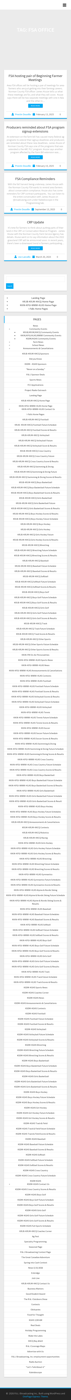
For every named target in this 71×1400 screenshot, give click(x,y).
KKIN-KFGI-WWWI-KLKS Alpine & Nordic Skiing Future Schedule (35, 895)
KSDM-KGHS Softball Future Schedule (35, 1160)
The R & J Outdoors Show (35, 1299)
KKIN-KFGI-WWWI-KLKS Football (35, 681)
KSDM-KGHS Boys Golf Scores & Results (35, 1205)
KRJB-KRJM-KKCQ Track (35, 623)
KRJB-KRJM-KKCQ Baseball (35, 560)
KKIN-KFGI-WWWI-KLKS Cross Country (36, 759)
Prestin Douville (23, 114)
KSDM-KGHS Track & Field (35, 1123)
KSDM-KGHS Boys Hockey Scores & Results (35, 1102)
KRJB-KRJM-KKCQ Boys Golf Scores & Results (35, 602)
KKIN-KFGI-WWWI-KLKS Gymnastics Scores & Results (35, 885)
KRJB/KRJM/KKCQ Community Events (41, 332)
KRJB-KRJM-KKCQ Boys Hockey (35, 524)
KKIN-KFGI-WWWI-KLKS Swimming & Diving (35, 743)
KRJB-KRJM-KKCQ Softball (35, 576)
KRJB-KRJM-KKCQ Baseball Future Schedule (35, 566)
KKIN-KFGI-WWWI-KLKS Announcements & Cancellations (35, 670)
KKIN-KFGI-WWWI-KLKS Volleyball (35, 707)
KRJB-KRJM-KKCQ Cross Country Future (35, 456)
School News (38, 345)
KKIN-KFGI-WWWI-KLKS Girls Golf (35, 956)
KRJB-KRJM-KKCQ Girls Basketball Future (35, 503)
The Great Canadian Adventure (35, 1257)
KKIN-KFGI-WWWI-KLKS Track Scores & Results (35, 982)
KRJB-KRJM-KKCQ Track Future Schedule (35, 628)
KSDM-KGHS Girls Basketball (35, 1076)
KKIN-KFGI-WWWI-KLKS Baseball (35, 909)
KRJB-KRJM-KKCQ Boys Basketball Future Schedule (35, 487)
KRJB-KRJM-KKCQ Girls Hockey (35, 529)
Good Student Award (35, 1294)
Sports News (35, 379)
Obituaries (35, 1309)
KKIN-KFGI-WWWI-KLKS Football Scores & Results (35, 691)
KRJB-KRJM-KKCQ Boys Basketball (35, 482)
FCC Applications (35, 385)
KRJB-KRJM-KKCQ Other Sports (35, 639)
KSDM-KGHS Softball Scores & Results (35, 1165)
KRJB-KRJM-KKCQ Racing (35, 837)
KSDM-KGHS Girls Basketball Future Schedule (36, 1081)
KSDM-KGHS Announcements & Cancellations (35, 1003)
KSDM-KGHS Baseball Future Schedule (35, 1144)
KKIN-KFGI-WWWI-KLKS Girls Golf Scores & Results (35, 966)
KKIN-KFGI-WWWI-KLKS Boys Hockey (35, 806)
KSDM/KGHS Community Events (41, 338)
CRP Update (35, 222)
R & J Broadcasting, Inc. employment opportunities (35, 1356)
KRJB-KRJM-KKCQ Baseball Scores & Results (35, 571)
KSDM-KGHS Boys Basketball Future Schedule (35, 1065)
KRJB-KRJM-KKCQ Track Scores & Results (35, 634)
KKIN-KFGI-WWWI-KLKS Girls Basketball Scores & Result (35, 801)
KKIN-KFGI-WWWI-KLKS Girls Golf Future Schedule (35, 961)
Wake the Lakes (35, 1335)
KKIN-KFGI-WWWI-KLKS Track (35, 971)
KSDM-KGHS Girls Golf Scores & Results (35, 1220)
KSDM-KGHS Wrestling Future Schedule (35, 1050)
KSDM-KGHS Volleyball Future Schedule (35, 1034)
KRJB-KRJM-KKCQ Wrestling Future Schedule (35, 550)
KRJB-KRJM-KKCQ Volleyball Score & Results (35, 445)
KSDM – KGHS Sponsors (35, 364)
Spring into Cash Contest (35, 1262)
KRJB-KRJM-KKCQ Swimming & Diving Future (35, 471)
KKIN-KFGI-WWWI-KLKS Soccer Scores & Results (35, 738)
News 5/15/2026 (35, 1267)
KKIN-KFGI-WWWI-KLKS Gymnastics (35, 874)
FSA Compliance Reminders (35, 179)
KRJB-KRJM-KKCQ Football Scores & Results (35, 430)
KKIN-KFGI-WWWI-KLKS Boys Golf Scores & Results (35, 951)
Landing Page (38, 297)
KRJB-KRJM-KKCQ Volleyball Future (36, 440)
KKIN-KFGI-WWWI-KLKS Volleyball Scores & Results (35, 696)
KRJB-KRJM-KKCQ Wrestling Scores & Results (35, 555)
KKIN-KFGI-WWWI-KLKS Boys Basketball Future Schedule (35, 780)
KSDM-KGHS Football (35, 1013)
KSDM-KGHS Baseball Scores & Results (36, 1149)
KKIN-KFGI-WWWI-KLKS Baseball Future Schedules (35, 914)
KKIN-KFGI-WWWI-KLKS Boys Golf (36, 940)
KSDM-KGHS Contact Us (38, 1184)
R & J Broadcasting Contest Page (35, 1252)
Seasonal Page (35, 1247)
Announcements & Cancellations (38, 348)
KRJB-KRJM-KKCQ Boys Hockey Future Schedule (35, 519)
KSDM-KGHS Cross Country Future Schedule (35, 1175)
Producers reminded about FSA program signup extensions (35, 129)
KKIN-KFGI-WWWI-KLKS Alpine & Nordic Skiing (35, 890)
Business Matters (36, 1288)
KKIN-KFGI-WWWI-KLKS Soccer (35, 728)
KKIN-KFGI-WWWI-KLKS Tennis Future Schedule (35, 717)
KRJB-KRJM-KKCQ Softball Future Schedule (35, 581)
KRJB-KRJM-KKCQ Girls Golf (35, 607)
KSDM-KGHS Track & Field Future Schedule (35, 1128)
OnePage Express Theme (35, 1396)
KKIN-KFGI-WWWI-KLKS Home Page (38, 305)
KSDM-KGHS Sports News (35, 987)
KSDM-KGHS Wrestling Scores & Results (35, 1055)
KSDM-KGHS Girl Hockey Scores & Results (35, 1118)
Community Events (38, 329)
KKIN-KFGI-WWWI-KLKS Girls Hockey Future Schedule (35, 848)
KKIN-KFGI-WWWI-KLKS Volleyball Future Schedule (35, 701)
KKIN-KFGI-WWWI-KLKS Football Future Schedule (35, 686)
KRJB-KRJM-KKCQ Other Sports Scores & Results (35, 649)
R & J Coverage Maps (35, 1346)
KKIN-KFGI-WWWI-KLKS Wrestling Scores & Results (35, 869)
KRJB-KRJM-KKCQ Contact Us (35, 1283)
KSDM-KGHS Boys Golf (35, 1194)
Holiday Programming (35, 1330)
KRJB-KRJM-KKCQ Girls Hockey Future (35, 534)
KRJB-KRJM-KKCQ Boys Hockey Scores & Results (35, 513)
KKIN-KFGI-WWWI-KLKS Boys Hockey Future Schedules (35, 811)
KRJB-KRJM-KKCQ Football (35, 419)
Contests (35, 1304)
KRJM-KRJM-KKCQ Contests (35, 827)
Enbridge (35, 1273)
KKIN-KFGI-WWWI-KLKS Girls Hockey (35, 843)
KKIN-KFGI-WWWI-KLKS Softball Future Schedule (35, 930)
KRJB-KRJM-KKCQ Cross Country (35, 451)
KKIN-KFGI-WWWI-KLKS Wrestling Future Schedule (35, 864)
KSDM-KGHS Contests (35, 1008)
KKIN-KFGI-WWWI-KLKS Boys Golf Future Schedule (35, 945)
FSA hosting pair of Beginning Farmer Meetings (35, 78)
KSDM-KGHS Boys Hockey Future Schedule (35, 1097)
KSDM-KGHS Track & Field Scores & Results (35, 1133)
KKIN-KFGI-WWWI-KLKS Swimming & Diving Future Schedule (35, 749)
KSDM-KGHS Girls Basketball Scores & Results (35, 1086)
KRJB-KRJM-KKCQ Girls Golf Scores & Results (35, 618)
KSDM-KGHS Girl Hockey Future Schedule (35, 1113)
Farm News (38, 342)
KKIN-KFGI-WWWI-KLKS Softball (35, 924)
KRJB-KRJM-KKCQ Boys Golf (35, 592)
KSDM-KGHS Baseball (35, 1139)
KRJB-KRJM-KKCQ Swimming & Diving (35, 466)
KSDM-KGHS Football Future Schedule (35, 1019)
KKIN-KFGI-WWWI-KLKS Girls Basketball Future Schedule (35, 796)
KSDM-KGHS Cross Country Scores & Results (35, 1189)
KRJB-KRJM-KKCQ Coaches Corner (35, 1231)
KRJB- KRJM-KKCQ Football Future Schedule (35, 424)
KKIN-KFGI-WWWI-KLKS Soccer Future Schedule (35, 733)
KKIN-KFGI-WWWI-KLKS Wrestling (35, 858)
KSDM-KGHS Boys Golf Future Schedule (35, 1199)
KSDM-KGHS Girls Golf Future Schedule (36, 1215)
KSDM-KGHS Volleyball (35, 1029)
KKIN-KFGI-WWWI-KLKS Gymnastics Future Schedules (36, 879)
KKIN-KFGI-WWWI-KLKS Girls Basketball (35, 790)
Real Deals (35, 1325)
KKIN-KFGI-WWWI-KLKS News (35, 665)
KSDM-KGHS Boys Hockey (35, 1092)
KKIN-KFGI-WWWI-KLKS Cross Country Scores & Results (35, 769)
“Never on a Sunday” (35, 369)
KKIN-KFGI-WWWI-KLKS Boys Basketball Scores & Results (35, 785)
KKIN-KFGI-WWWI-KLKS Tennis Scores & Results (35, 722)
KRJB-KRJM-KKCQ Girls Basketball (35, 498)
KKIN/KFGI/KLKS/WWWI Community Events (41, 335)
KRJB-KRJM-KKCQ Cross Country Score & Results (35, 461)
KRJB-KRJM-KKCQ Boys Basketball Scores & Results (35, 492)
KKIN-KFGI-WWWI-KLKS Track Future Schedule (35, 977)
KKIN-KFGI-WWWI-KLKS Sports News (35, 660)
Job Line (36, 1278)
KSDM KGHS (35, 1181)
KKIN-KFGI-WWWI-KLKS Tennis (35, 712)
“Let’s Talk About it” (35, 1367)
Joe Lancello (24, 256)
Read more (35, 106)
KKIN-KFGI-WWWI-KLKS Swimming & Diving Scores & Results (35, 754)
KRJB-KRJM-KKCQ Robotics (35, 832)
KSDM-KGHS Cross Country (35, 1170)
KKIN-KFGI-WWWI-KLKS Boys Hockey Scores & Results (35, 817)
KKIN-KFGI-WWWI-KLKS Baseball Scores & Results (35, 919)
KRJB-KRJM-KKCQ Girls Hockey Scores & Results (35, 539)
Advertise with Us (35, 1351)
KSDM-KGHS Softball (35, 1154)
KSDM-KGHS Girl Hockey (35, 1107)
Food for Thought (35, 1314)
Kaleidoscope (35, 1372)
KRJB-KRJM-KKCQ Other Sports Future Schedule (35, 644)
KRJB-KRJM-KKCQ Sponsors (35, 353)
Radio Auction (35, 1361)
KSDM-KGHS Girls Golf (35, 1210)
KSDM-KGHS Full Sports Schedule (35, 1226)
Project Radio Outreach (35, 390)
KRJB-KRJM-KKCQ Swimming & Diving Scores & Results (35, 477)
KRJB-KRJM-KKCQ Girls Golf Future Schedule (35, 613)
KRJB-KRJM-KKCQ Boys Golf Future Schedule (35, 597)
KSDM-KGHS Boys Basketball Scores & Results (35, 1071)
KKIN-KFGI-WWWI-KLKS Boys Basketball (36, 775)
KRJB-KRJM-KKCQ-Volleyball (35, 435)
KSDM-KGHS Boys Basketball (35, 1060)
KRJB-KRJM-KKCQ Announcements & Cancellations (35, 822)
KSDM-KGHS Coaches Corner (35, 992)
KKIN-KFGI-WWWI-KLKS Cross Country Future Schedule (35, 764)
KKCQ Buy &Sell (35, 1341)
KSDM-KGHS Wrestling (35, 1045)
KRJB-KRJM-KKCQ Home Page (38, 301)
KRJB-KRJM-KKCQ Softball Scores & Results (35, 587)
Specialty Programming (35, 1241)
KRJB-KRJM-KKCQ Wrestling (35, 545)
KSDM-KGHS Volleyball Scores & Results (35, 1039)
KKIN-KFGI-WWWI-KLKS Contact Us (38, 409)
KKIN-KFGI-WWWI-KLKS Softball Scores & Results (35, 935)
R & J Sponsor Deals (35, 374)
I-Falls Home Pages (38, 308)
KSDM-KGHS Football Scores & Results (36, 1024)
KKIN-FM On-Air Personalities (35, 655)
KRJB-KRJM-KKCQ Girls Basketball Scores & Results (35, 508)
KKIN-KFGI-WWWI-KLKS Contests (35, 675)
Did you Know (35, 358)
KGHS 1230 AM (35, 1320)
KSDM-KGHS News (35, 997)
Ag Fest (35, 1236)
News (35, 325)
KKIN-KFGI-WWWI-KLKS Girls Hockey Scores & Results (35, 853)
